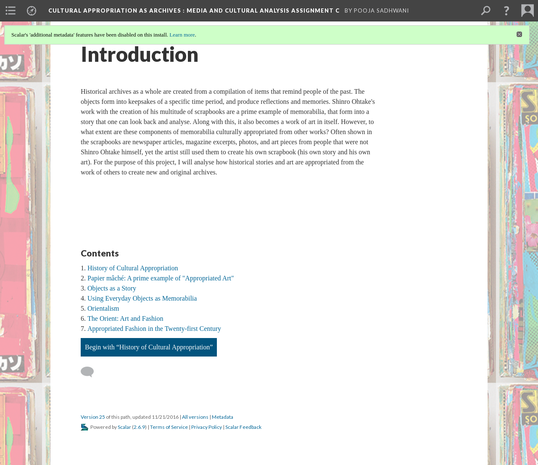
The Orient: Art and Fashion (125, 318)
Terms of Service (169, 427)
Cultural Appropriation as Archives (194, 10)
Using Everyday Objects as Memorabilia (142, 298)
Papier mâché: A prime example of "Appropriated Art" (160, 278)
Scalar (124, 427)
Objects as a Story (111, 288)
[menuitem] (10, 10)
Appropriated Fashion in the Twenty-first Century (154, 328)
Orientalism (103, 308)
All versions (195, 417)
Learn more (182, 35)
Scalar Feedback (243, 427)
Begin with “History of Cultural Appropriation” (149, 347)
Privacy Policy (206, 427)
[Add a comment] (91, 372)
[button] (506, 10)
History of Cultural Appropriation (132, 268)
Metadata (222, 417)
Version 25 (93, 417)
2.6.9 (139, 427)
